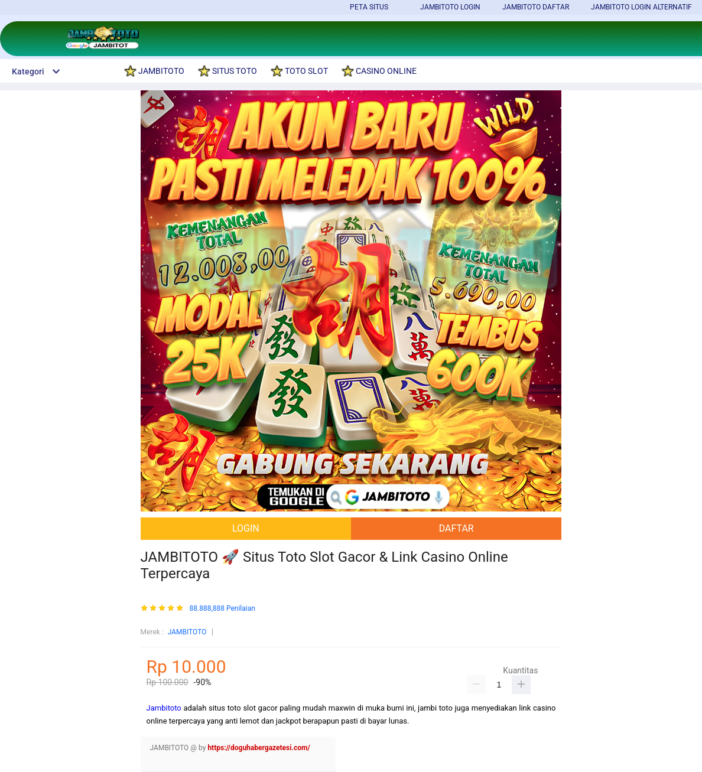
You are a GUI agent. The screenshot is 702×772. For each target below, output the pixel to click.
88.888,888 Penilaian (222, 609)
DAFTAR (456, 528)
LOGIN (245, 528)
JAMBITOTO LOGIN (450, 7)
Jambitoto (164, 707)
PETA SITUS (369, 7)
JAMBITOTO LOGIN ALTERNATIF (641, 7)
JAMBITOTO (187, 632)
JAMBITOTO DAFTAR (535, 7)
